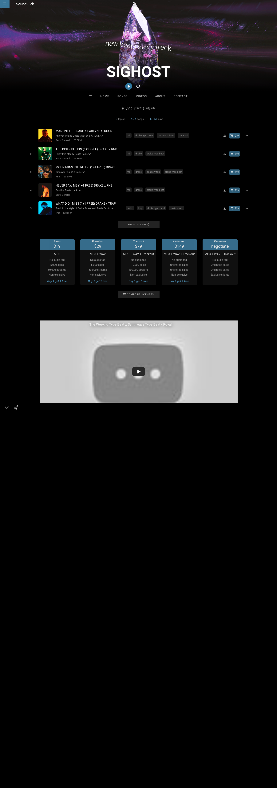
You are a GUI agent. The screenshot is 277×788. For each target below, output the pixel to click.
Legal (102, 765)
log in (216, 504)
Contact (181, 96)
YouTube (36, 477)
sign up (203, 504)
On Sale (150, 703)
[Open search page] (273, 4)
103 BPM (76, 140)
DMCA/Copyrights (71, 765)
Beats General (62, 140)
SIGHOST (32, 439)
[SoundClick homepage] (25, 3)
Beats (34, 452)
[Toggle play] (30, 135)
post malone (69, 534)
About (160, 96)
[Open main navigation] (5, 4)
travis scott (177, 204)
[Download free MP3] (226, 135)
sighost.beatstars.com (44, 467)
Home (104, 96)
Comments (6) (200, 439)
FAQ (16, 765)
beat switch (153, 169)
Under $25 (174, 703)
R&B (57, 174)
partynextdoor (167, 135)
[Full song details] (248, 135)
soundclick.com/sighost (45, 462)
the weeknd (32, 534)
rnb (129, 135)
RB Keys (185, 682)
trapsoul (184, 135)
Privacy (91, 765)
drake (139, 152)
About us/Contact (33, 765)
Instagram (36, 472)
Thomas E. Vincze (154, 682)
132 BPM (66, 209)
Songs (122, 96)
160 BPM (66, 174)
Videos (141, 96)
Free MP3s (102, 703)
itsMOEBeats (91, 682)
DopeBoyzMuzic (123, 682)
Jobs (52, 765)
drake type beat (145, 135)
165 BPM (76, 157)
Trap (57, 209)
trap (141, 204)
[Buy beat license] (236, 135)
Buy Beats (126, 703)
